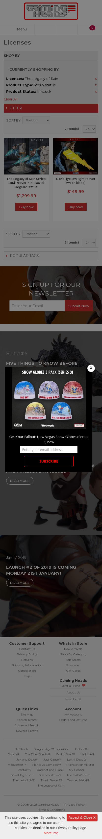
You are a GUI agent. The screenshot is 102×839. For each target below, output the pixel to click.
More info (51, 833)
